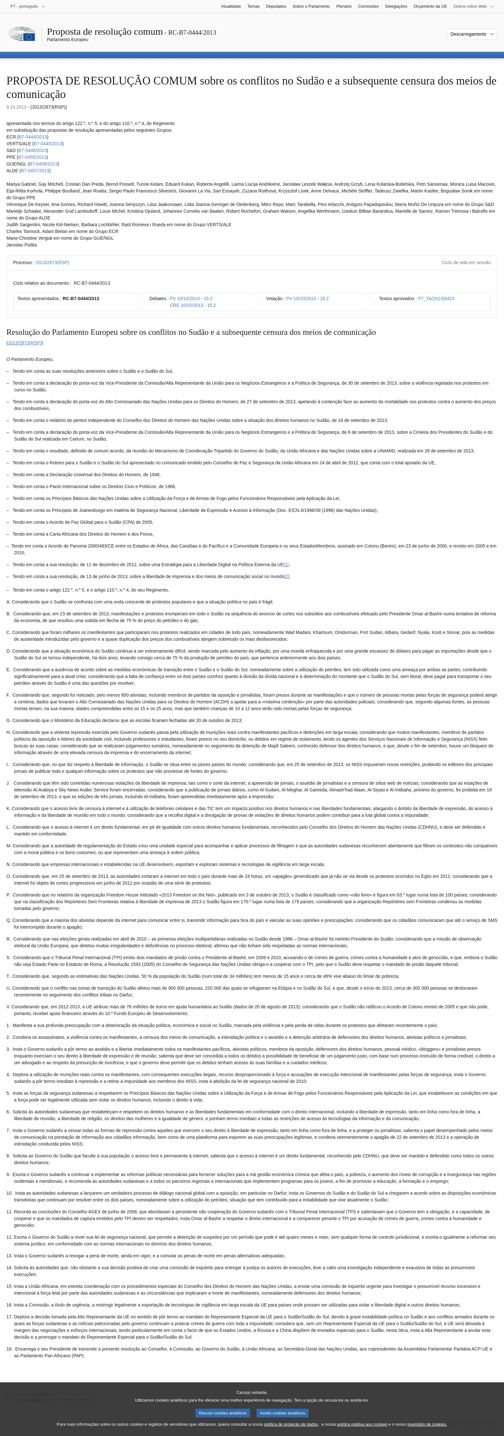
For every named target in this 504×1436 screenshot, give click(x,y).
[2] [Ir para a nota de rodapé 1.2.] (286, 576)
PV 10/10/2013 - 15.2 (191, 298)
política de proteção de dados (291, 1429)
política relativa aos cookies (362, 1429)
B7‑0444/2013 (33, 136)
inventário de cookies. (427, 1429)
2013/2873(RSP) (52, 262)
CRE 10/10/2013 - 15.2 (193, 305)
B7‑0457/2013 (35, 170)
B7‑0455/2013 (32, 157)
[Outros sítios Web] (474, 6)
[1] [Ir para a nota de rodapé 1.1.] (286, 564)
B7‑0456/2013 (43, 163)
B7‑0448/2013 (32, 150)
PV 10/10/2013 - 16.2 (307, 298)
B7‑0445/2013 (48, 143)
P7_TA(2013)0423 (436, 298)
